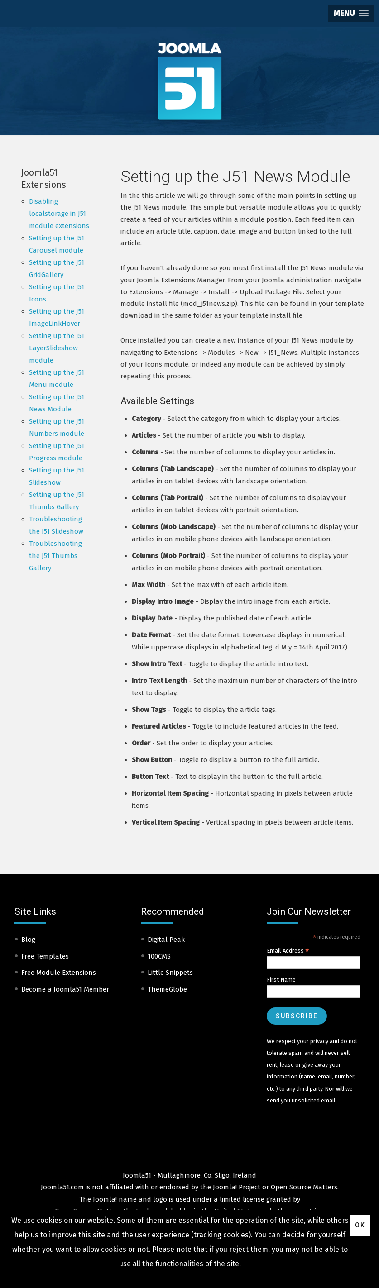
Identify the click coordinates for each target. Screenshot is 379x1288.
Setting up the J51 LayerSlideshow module (56, 348)
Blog (28, 939)
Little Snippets (170, 972)
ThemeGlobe (167, 989)
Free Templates (45, 956)
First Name (281, 979)
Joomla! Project (235, 1187)
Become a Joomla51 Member (65, 989)
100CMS (159, 956)
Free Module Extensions (58, 972)
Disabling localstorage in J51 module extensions (59, 213)
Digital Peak (166, 939)
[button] (351, 13)
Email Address (288, 951)
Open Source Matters (304, 1187)
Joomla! (105, 1199)
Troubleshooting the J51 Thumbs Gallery (55, 555)
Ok (360, 1225)
